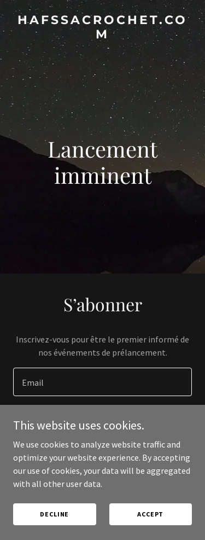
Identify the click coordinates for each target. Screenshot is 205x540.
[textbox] (102, 382)
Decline (54, 514)
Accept (150, 514)
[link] (102, 35)
